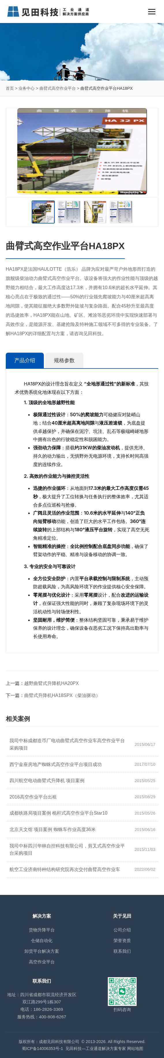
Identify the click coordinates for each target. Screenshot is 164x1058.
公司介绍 (122, 929)
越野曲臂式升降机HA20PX (51, 683)
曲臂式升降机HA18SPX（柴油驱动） (62, 695)
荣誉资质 (122, 940)
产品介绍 (24, 360)
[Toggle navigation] (151, 12)
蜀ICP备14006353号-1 (42, 1048)
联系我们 (122, 951)
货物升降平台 (42, 929)
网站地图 (135, 1048)
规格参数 (64, 360)
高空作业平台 (42, 961)
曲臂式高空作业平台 (57, 88)
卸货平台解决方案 (41, 951)
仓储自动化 (41, 940)
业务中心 (26, 88)
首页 (10, 88)
